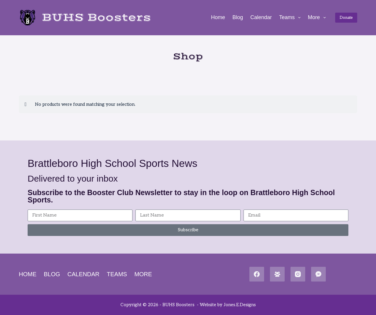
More (318, 17)
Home (218, 17)
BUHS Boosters (96, 17)
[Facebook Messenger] (318, 274)
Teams (291, 17)
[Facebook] (256, 274)
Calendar (261, 17)
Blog (237, 17)
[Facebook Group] (277, 274)
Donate (346, 17)
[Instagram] (298, 274)
